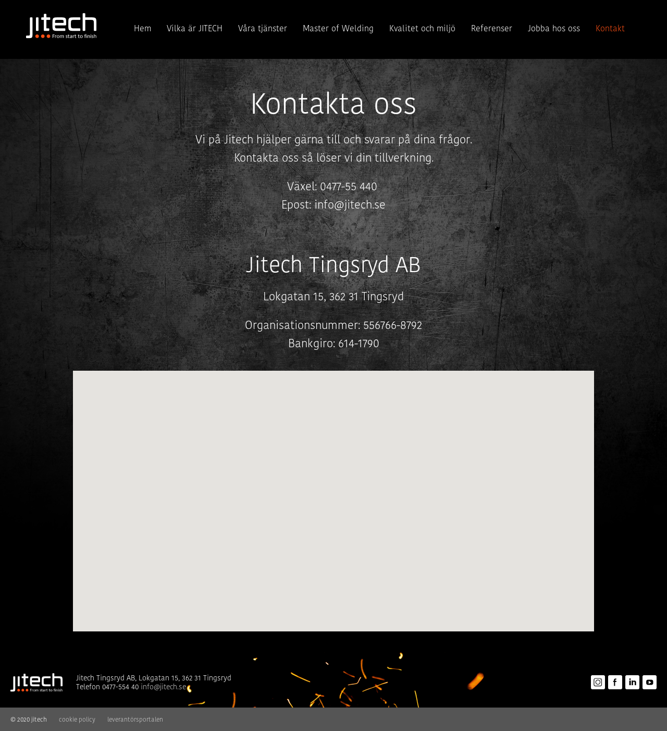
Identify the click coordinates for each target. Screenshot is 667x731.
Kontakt (610, 28)
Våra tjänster (262, 28)
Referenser (491, 28)
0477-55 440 (350, 186)
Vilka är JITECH (195, 28)
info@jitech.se (350, 205)
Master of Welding (338, 28)
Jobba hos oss (554, 28)
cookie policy (77, 719)
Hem (142, 28)
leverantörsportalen (135, 719)
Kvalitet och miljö (422, 28)
